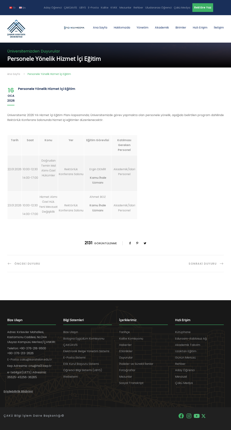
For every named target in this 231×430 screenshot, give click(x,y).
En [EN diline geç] (22, 8)
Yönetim (142, 27)
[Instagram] (189, 416)
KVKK (114, 7)
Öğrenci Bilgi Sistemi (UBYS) (82, 370)
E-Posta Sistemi (74, 357)
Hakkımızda (122, 27)
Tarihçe (124, 332)
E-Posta (93, 7)
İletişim (219, 27)
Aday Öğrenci (53, 7)
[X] (203, 416)
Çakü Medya (182, 7)
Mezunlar (125, 7)
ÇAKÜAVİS (70, 7)
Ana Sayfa (100, 27)
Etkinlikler (126, 351)
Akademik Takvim (187, 345)
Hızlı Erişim (200, 27)
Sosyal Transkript (131, 383)
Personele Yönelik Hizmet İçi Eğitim (46, 88)
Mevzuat (181, 377)
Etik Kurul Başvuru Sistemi (81, 364)
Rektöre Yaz (202, 7)
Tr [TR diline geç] (12, 8)
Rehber (138, 7)
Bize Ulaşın (70, 332)
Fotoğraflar (127, 370)
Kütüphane (183, 332)
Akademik (162, 27)
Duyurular (126, 357)
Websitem (70, 377)
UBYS (82, 7)
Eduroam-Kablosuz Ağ (191, 338)
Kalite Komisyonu (131, 338)
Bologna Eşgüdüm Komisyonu (83, 338)
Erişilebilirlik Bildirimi (18, 391)
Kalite (104, 7)
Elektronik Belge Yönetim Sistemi (86, 351)
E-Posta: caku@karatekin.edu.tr (29, 359)
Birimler (180, 27)
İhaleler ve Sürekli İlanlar (136, 364)
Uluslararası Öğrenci (158, 7)
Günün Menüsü (185, 357)
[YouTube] (197, 416)
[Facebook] (181, 416)
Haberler (125, 345)
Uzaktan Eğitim (185, 351)
